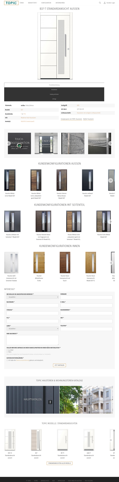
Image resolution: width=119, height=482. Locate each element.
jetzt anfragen (59, 351)
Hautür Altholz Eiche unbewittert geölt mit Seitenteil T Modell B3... (74, 223)
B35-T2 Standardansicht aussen (10, 441)
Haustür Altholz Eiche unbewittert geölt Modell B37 (36, 182)
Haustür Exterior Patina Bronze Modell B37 (61, 182)
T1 (23, 100)
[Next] (110, 129)
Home (36, 467)
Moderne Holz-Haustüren (28, 104)
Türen (24, 3)
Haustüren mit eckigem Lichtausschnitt (88, 99)
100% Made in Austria (75, 467)
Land (9, 312)
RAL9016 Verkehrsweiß (27, 107)
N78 (78, 91)
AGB (53, 467)
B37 (22, 96)
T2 (25, 100)
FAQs (93, 106)
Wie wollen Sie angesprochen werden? (20, 280)
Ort (62, 304)
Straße (10, 296)
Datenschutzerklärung (15, 344)
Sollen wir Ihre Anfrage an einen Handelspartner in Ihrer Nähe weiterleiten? (34, 334)
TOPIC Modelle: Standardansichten (59, 409)
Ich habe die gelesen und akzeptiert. (25, 346)
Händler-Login (111, 3)
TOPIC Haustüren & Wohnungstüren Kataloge (59, 366)
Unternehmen (62, 3)
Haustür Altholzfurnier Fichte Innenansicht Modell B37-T (39, 266)
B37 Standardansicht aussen (36, 441)
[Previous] (8, 129)
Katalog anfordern (73, 85)
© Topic (28, 467)
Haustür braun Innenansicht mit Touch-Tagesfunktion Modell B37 (65, 266)
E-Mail (63, 288)
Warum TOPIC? (35, 3)
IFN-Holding (89, 467)
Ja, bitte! (10, 336)
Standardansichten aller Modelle (59, 449)
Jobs (87, 106)
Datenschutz (45, 467)
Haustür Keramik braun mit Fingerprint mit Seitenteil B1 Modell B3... (43, 223)
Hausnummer (65, 296)
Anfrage (101, 85)
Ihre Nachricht (12, 320)
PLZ (8, 304)
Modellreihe (45, 85)
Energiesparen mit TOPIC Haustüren (71, 105)
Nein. (9, 338)
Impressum (61, 467)
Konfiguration (49, 3)
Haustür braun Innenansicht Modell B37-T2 (90, 264)
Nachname (11, 288)
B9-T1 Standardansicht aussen (62, 441)
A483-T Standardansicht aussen (89, 441)
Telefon (63, 312)
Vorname (63, 280)
